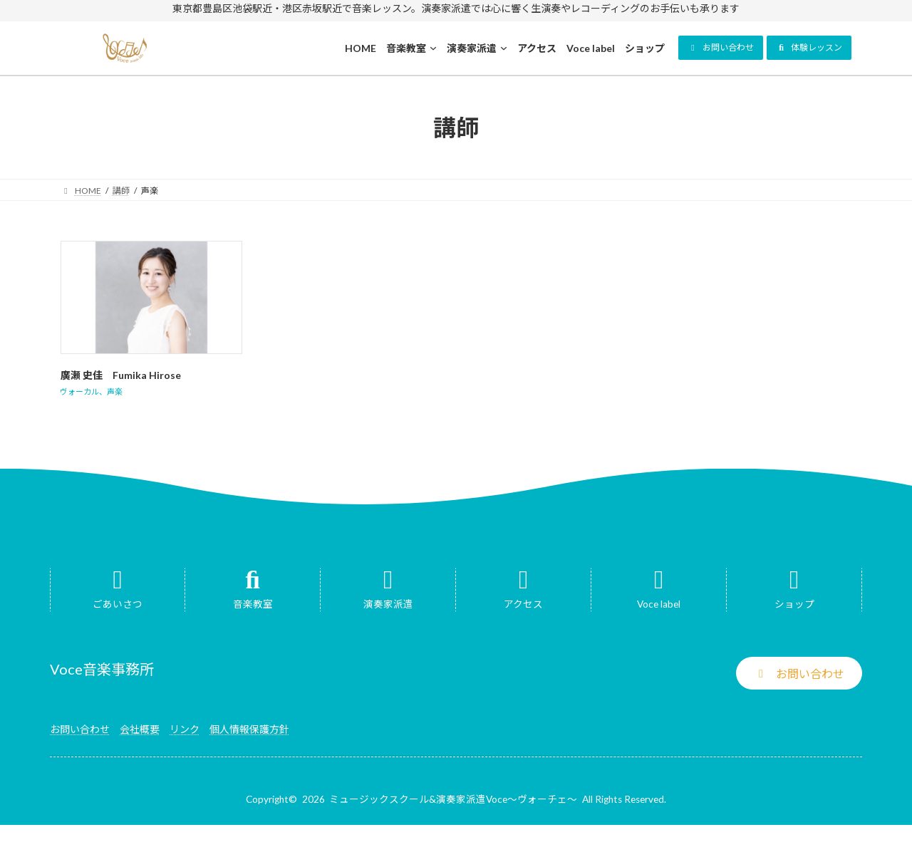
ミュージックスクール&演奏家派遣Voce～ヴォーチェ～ (453, 799)
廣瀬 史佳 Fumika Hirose (121, 375)
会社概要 (140, 729)
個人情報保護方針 (249, 729)
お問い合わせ (80, 729)
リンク (185, 729)
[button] (720, 48)
